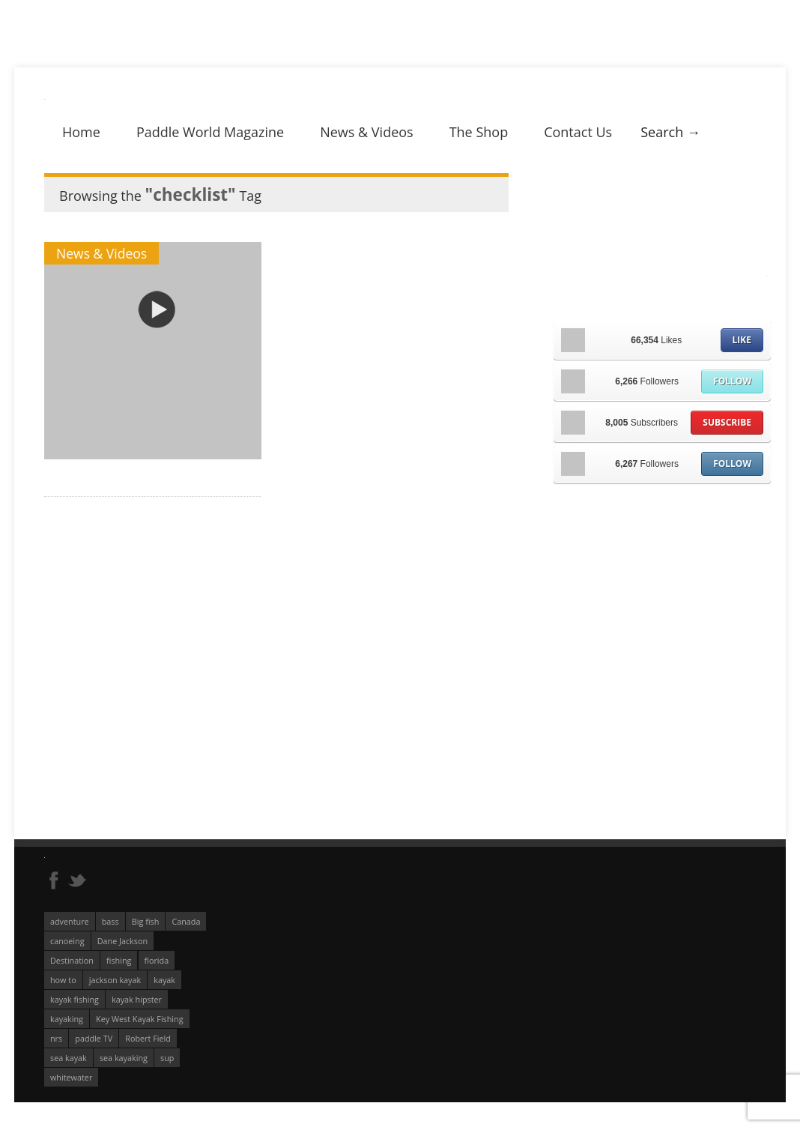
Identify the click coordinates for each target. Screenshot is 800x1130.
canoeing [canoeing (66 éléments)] (67, 940)
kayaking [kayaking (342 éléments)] (66, 1018)
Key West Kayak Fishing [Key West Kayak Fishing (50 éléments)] (140, 1018)
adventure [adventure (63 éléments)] (69, 921)
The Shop (479, 132)
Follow (732, 381)
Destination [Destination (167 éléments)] (72, 960)
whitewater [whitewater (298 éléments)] (71, 1077)
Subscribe (727, 422)
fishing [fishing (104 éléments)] (118, 960)
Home (81, 132)
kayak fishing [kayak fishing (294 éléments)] (74, 999)
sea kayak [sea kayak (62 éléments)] (68, 1057)
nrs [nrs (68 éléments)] (56, 1038)
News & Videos (366, 132)
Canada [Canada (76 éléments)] (186, 921)
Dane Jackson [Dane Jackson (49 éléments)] (122, 940)
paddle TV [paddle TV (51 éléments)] (93, 1038)
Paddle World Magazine (210, 132)
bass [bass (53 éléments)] (110, 921)
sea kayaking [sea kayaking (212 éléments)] (124, 1057)
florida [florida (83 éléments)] (157, 960)
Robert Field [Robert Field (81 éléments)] (148, 1038)
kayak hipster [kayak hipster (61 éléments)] (137, 999)
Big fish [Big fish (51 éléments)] (146, 921)
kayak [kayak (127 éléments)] (164, 979)
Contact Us (578, 132)
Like (742, 339)
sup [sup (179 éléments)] (167, 1057)
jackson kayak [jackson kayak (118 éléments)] (115, 979)
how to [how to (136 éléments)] (63, 979)
